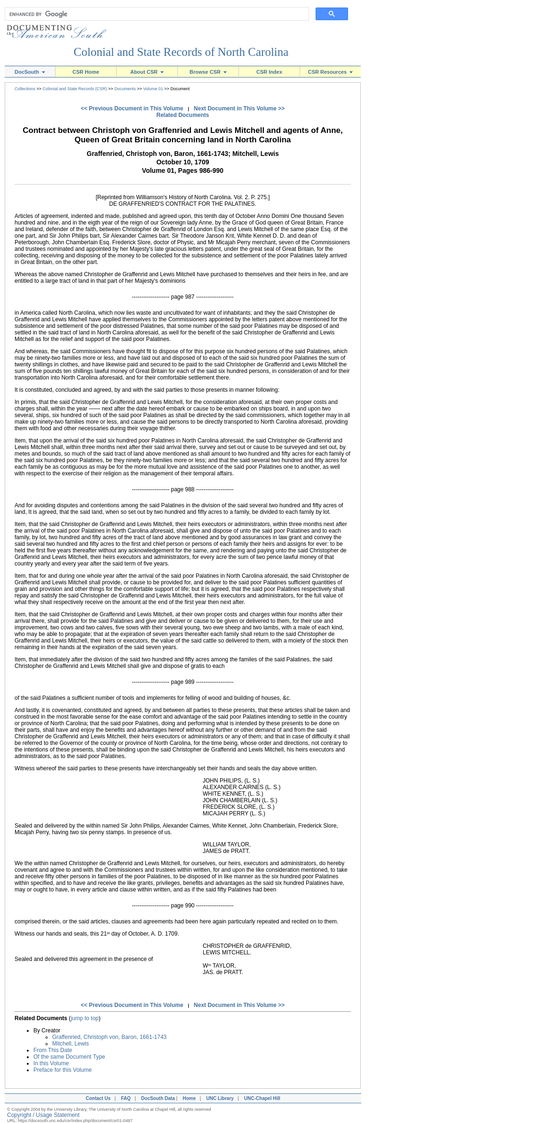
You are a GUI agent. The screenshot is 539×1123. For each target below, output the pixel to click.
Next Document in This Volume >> (239, 108)
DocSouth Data (158, 1098)
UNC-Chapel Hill (263, 1098)
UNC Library (219, 1098)
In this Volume (51, 1063)
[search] (154, 14)
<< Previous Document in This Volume (132, 108)
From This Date (52, 1050)
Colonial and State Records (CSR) (75, 88)
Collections (25, 88)
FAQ (126, 1098)
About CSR (147, 72)
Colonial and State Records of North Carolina (181, 52)
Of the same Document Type (69, 1056)
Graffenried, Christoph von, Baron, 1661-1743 (109, 1037)
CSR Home (85, 72)
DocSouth (30, 72)
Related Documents (182, 115)
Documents (125, 88)
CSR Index (269, 72)
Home (189, 1098)
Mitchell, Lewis (70, 1043)
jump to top (84, 1018)
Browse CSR (208, 72)
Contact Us (97, 1098)
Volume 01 (153, 88)
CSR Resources (330, 72)
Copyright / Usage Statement (43, 1115)
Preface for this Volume (62, 1070)
